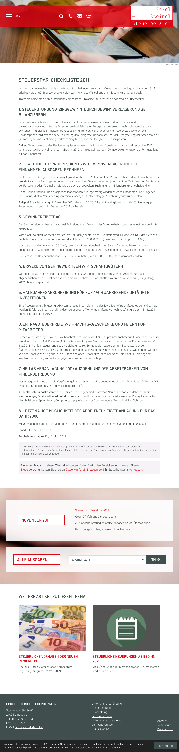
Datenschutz (165, 729)
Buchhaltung (99, 712)
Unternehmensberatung (106, 720)
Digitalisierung (100, 729)
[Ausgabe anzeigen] (156, 559)
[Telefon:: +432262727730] (26, 719)
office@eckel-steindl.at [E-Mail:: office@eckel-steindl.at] (29, 727)
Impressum (164, 725)
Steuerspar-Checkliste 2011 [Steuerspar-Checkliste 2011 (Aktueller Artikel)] (92, 510)
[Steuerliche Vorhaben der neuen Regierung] (52, 638)
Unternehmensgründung (107, 703)
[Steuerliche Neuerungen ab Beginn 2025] (126, 638)
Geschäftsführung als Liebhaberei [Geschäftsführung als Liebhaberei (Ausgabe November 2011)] (95, 516)
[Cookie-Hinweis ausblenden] (165, 745)
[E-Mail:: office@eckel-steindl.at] (80, 16)
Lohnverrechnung (102, 716)
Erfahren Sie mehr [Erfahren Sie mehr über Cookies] (112, 747)
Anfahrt (162, 721)
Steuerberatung (30, 469)
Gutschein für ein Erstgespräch (84, 469)
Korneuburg (136, 469)
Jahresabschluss (102, 724)
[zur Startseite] (151, 16)
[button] (71, 16)
